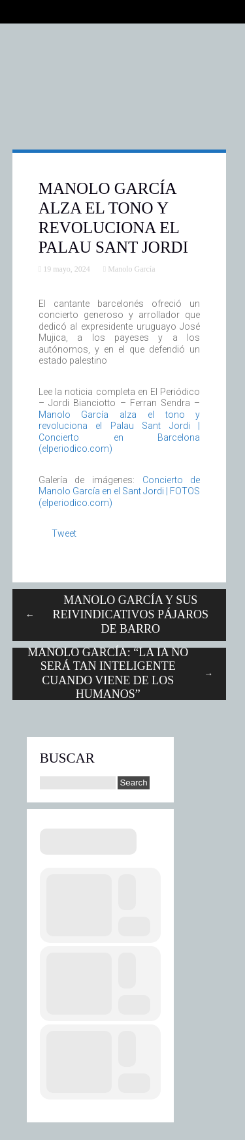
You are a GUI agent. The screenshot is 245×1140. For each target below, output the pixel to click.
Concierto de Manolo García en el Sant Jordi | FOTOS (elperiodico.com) (120, 491)
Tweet (64, 533)
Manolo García (131, 269)
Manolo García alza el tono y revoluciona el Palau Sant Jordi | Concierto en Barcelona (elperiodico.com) (120, 431)
